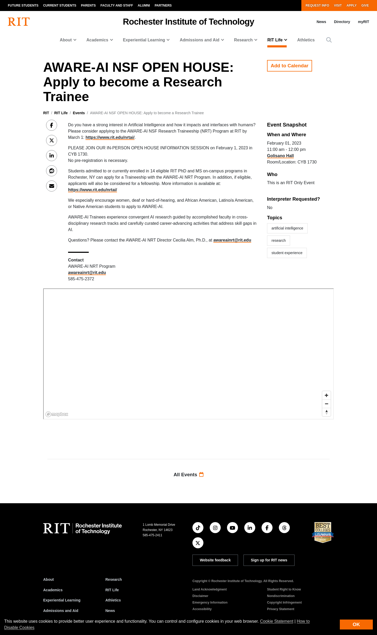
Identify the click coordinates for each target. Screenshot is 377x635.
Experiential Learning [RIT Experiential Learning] (61, 600)
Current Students (59, 5)
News (321, 22)
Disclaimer (200, 596)
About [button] (66, 40)
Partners (163, 5)
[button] (329, 40)
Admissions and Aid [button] (199, 40)
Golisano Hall (280, 156)
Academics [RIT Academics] (53, 590)
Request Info (317, 5)
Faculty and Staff (117, 5)
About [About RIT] (48, 579)
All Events (188, 474)
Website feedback (215, 560)
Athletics (306, 40)
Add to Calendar (289, 65)
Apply (351, 5)
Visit (338, 5)
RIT (46, 113)
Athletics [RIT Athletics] (113, 600)
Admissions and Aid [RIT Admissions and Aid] (60, 611)
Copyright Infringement (284, 602)
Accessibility (202, 609)
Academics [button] (97, 40)
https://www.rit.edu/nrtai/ (110, 137)
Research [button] (243, 40)
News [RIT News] (110, 611)
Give (365, 5)
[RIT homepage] (19, 21)
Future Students (23, 5)
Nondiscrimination (281, 596)
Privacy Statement (280, 609)
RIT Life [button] (274, 40)
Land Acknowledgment (209, 589)
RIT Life (61, 113)
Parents (88, 5)
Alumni (144, 5)
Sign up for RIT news (269, 560)
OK (356, 624)
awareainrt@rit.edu (232, 240)
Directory (342, 22)
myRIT (363, 22)
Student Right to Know (284, 589)
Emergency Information (210, 602)
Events (79, 113)
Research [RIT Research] (114, 579)
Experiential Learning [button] (144, 40)
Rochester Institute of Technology (188, 21)
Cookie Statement (276, 621)
